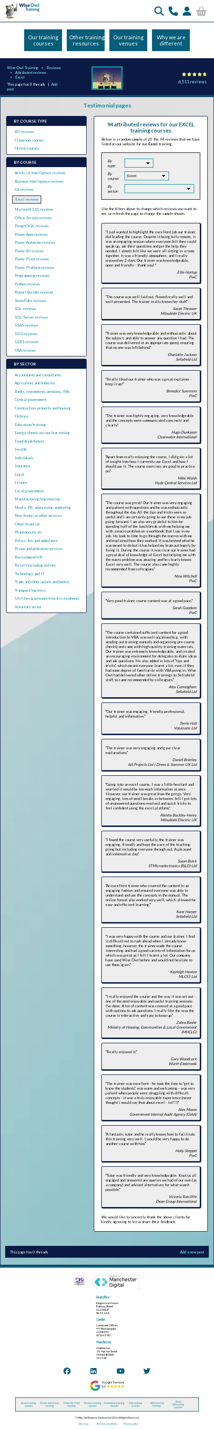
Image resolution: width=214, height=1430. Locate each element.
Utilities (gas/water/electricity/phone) (47, 598)
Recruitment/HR (29, 557)
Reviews (53, 67)
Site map (84, 1423)
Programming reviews (32, 275)
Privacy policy (131, 1423)
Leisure (21, 482)
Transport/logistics (30, 590)
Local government (29, 491)
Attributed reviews (30, 72)
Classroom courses (29, 140)
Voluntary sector (28, 606)
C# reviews (24, 189)
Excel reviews (26, 199)
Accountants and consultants (38, 375)
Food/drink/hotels (29, 441)
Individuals (24, 457)
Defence (21, 416)
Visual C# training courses (178, 1404)
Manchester (104, 1342)
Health (21, 449)
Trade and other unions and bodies (42, 581)
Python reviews (27, 284)
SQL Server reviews (31, 317)
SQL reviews (25, 308)
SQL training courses (135, 1404)
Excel (20, 77)
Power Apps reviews (31, 234)
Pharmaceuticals (28, 532)
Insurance (22, 465)
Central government (30, 399)
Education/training (30, 424)
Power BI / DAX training (71, 1404)
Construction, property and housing (43, 408)
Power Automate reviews (35, 242)
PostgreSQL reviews (31, 225)
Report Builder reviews (34, 292)
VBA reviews (25, 350)
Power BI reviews (29, 251)
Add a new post (192, 1252)
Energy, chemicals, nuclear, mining (42, 432)
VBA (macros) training (157, 1404)
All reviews (24, 131)
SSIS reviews (26, 333)
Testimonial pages (107, 105)
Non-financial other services (38, 515)
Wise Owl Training (22, 67)
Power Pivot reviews (32, 259)
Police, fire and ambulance (36, 540)
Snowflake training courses (114, 1404)
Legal (19, 474)
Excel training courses (28, 1404)
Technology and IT (30, 573)
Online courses (27, 148)
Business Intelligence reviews (39, 181)
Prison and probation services (38, 548)
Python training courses (92, 1404)
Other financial (27, 524)
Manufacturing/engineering (37, 499)
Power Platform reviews (34, 267)
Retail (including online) (35, 565)
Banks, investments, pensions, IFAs (42, 391)
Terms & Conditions (107, 1423)
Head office (102, 1297)
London (101, 1319)
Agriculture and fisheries (35, 383)
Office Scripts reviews (33, 217)
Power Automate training (49, 1404)
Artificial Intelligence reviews (40, 172)
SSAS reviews (26, 325)
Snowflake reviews (30, 300)
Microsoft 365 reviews (34, 209)
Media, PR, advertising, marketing (43, 507)
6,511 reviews (192, 81)
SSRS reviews (26, 341)
